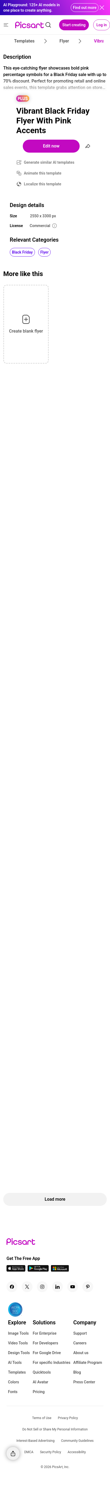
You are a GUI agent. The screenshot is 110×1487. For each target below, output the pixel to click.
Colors (13, 1382)
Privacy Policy (68, 1418)
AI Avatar (40, 1382)
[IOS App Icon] (16, 1270)
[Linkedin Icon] (57, 1286)
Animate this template (43, 173)
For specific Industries (51, 1362)
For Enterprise (45, 1333)
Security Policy (50, 1452)
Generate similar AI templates (49, 162)
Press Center (84, 1382)
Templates (17, 1372)
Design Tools (19, 1353)
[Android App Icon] (38, 1270)
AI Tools (15, 1362)
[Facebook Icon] (12, 1286)
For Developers (45, 1343)
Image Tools (18, 1333)
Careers (79, 1343)
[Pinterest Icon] (87, 1286)
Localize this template (42, 184)
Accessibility (76, 1452)
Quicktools (42, 1372)
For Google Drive (47, 1353)
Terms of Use (41, 1418)
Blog (77, 1372)
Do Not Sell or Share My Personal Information (55, 1429)
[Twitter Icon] (27, 1286)
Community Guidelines (77, 1441)
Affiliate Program (87, 1362)
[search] (48, 24)
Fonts (12, 1392)
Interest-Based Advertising (36, 1441)
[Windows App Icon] (60, 1270)
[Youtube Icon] (72, 1286)
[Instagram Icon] (42, 1286)
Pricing (39, 1392)
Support (80, 1333)
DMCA (28, 1452)
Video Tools (18, 1343)
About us (80, 1353)
